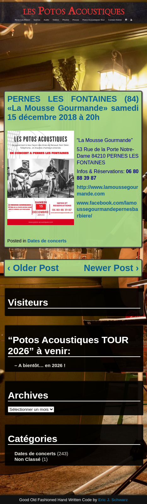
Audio (46, 20)
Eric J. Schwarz (113, 499)
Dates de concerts (46, 240)
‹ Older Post (33, 268)
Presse (76, 20)
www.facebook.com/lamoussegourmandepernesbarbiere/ (107, 209)
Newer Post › (111, 268)
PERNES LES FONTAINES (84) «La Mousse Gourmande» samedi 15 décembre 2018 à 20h (73, 108)
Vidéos (56, 20)
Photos (66, 20)
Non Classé (27, 459)
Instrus (37, 20)
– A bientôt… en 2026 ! (39, 365)
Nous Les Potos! (22, 20)
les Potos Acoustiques (73, 11)
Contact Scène (115, 20)
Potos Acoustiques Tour (93, 20)
